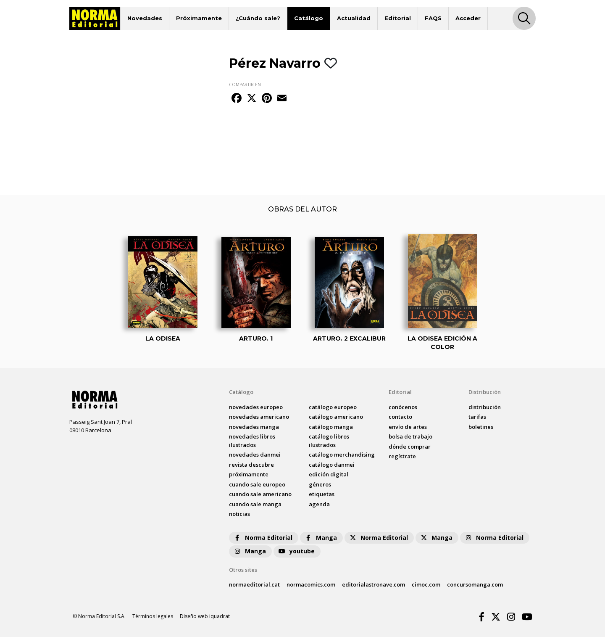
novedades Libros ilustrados (252, 441)
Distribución (484, 392)
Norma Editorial (262, 538)
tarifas (477, 416)
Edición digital (328, 474)
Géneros (320, 484)
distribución (484, 407)
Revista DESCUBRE (251, 464)
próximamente (248, 474)
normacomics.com (311, 584)
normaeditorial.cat (254, 584)
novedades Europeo (256, 407)
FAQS (433, 18)
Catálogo (308, 18)
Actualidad (354, 18)
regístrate (402, 456)
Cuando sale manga (255, 504)
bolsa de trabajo (410, 436)
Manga (320, 538)
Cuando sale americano (260, 494)
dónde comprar (410, 446)
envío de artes (408, 427)
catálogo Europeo (333, 407)
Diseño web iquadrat (205, 616)
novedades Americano (259, 416)
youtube (296, 551)
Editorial (397, 18)
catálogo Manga (331, 427)
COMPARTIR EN (245, 84)
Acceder (468, 18)
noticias (239, 514)
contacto (400, 416)
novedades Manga (254, 427)
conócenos (403, 407)
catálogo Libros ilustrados (329, 441)
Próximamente (199, 18)
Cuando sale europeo (257, 484)
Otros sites (243, 570)
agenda (319, 504)
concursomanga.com (475, 584)
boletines (480, 427)
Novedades (144, 18)
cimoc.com (426, 584)
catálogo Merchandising (342, 454)
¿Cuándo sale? (258, 18)
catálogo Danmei (332, 464)
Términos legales (152, 616)
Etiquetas (321, 494)
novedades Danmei (255, 454)
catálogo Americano (336, 416)
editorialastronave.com (373, 584)
